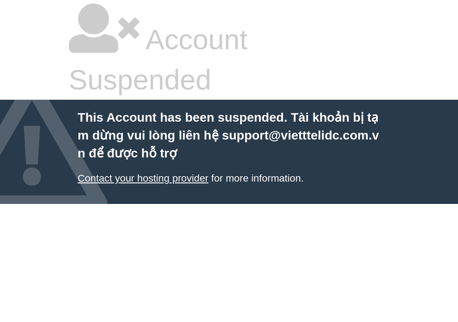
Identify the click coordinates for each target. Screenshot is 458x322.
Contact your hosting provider (143, 178)
